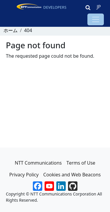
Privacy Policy (24, 174)
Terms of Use (80, 163)
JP (99, 7)
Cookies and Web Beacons (72, 174)
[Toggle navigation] (95, 19)
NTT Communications (38, 163)
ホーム (11, 30)
